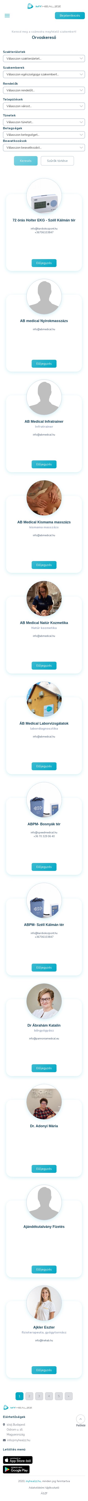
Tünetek (9, 115)
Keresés (26, 161)
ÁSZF (44, 1493)
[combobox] (44, 58)
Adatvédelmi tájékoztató (44, 1488)
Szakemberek (13, 68)
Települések (13, 99)
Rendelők (10, 84)
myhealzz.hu (33, 1481)
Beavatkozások (15, 141)
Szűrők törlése (57, 161)
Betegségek (12, 128)
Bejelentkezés (70, 15)
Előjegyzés (44, 263)
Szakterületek (14, 52)
